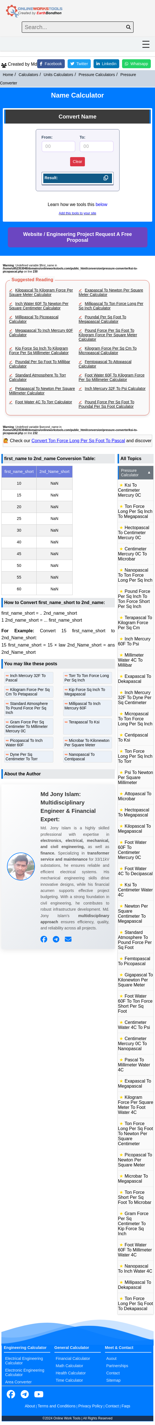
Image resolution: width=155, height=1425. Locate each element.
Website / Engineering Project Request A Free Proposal (77, 237)
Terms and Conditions (56, 1406)
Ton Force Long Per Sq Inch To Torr (135, 756)
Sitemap (113, 1380)
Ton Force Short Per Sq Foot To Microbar (134, 1197)
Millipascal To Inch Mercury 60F (83, 705)
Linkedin (106, 63)
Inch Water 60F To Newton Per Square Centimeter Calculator (39, 305)
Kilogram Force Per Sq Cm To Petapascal (28, 691)
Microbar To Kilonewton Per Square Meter (87, 742)
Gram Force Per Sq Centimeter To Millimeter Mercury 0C (27, 726)
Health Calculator (71, 1373)
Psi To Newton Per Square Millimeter (135, 777)
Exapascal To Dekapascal (134, 679)
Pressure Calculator (136, 472)
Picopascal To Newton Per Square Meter (135, 1159)
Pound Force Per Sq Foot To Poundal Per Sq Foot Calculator (106, 404)
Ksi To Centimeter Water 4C (135, 889)
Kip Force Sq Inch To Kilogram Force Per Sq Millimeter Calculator (39, 350)
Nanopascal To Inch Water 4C (135, 1268)
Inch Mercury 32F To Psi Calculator (115, 388)
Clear (77, 161)
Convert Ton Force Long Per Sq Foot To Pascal (78, 440)
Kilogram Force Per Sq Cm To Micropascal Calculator (108, 350)
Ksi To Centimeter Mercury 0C (129, 490)
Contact (113, 1373)
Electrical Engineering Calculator (24, 1360)
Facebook (51, 63)
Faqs (125, 1406)
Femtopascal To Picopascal (134, 961)
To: (82, 137)
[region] (58, 530)
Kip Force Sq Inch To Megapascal (85, 691)
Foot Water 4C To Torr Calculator (43, 402)
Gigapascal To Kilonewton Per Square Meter (135, 979)
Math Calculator (69, 1366)
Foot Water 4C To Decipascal (135, 871)
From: (47, 137)
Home (8, 74)
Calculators (28, 74)
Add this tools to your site (77, 213)
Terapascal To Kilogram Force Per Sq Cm (135, 622)
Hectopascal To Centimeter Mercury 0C (133, 532)
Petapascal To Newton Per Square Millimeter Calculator (42, 390)
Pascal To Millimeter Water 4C (134, 1064)
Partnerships (117, 1366)
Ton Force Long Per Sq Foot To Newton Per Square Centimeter (135, 1133)
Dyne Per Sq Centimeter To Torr (22, 756)
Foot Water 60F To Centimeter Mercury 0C (132, 850)
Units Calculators (58, 74)
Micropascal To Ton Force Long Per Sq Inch (135, 718)
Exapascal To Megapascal (134, 1083)
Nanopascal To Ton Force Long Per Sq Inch (135, 575)
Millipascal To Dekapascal (134, 1285)
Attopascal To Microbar (134, 796)
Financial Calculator (73, 1358)
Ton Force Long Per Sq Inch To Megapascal (135, 511)
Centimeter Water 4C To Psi (134, 1025)
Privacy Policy (90, 1406)
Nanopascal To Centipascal (80, 756)
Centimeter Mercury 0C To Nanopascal (132, 1043)
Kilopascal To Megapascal (134, 829)
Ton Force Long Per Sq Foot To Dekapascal (135, 1303)
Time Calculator (69, 1380)
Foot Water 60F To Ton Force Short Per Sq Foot (135, 1004)
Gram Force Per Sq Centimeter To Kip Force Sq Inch (133, 1223)
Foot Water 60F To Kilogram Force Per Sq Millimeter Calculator (112, 377)
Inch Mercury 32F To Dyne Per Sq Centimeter (134, 697)
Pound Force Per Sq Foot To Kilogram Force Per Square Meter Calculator (108, 335)
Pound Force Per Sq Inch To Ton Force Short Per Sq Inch (134, 599)
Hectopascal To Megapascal (133, 812)
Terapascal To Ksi (84, 722)
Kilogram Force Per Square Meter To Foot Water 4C (135, 1105)
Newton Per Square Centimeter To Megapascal (133, 914)
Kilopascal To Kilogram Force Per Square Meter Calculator (41, 292)
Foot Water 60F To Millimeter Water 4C (135, 1249)
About (30, 1406)
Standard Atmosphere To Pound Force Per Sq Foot (135, 940)
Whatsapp (136, 63)
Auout (111, 1358)
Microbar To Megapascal (133, 1178)
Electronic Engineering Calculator (24, 1372)
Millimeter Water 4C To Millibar (131, 660)
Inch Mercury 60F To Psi (134, 641)
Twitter (79, 63)
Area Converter (18, 1382)
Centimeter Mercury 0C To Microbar (132, 553)
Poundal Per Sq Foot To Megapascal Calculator (102, 319)
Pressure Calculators (97, 74)
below (101, 204)
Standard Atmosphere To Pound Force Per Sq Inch (27, 708)
